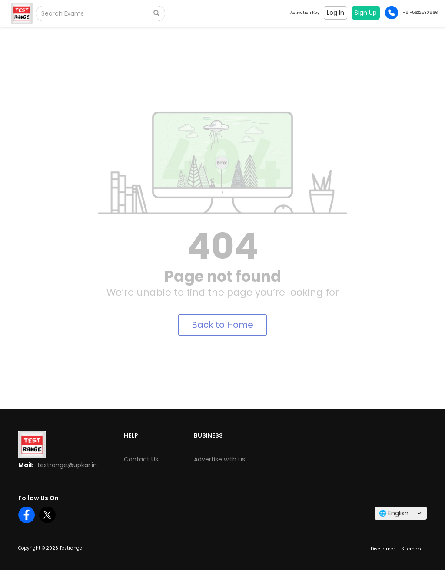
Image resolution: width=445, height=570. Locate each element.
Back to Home (222, 325)
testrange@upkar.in (67, 465)
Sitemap (411, 549)
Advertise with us (219, 459)
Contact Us (141, 459)
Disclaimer (383, 549)
